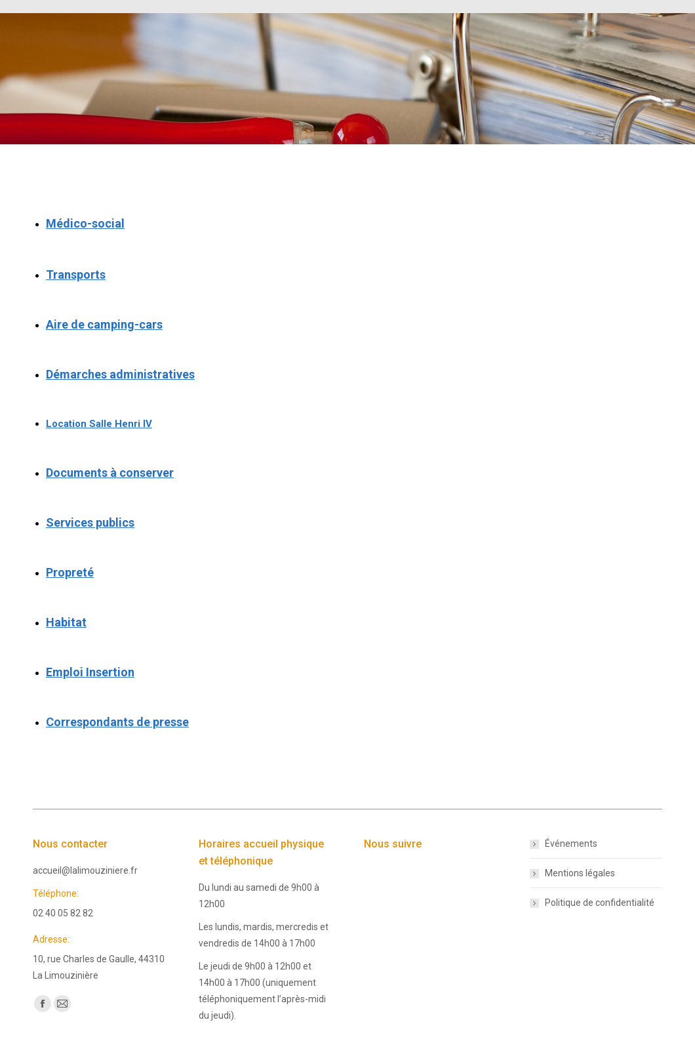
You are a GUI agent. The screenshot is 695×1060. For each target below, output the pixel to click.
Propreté (70, 572)
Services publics (90, 522)
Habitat (66, 622)
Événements (571, 843)
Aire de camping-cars (104, 324)
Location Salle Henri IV (99, 424)
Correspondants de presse (117, 722)
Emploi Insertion (90, 672)
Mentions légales (580, 873)
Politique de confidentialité (599, 902)
